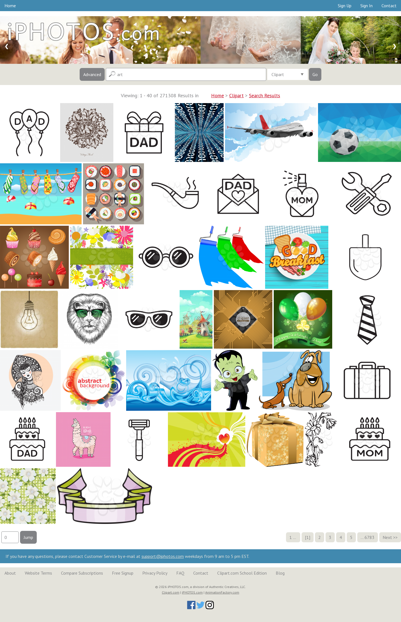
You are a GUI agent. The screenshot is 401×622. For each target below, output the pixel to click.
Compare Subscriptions (82, 573)
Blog (280, 573)
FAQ (180, 573)
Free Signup (122, 573)
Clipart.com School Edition (242, 573)
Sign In (366, 5)
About (10, 573)
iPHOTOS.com (192, 592)
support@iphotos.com (162, 556)
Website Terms (38, 573)
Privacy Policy (154, 573)
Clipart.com (170, 592)
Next (387, 537)
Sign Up (344, 5)
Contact (389, 5)
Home (10, 5)
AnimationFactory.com (222, 592)
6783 (370, 537)
